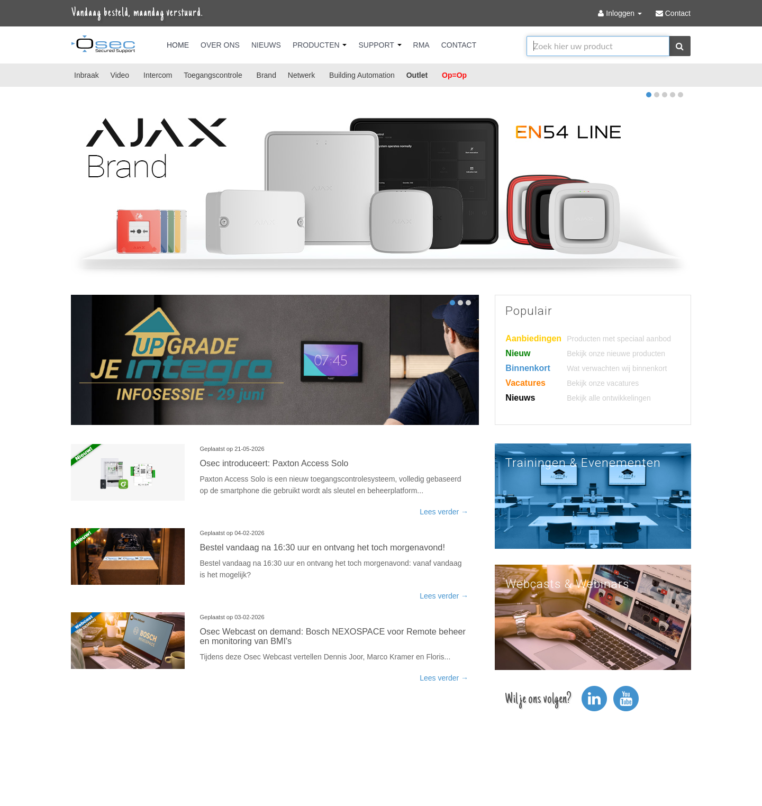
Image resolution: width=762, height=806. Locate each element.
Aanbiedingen (533, 338)
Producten (320, 45)
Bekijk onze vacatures (603, 383)
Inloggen (620, 13)
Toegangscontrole (213, 75)
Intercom (157, 75)
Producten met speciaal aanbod (619, 338)
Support (379, 45)
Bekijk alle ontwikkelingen (609, 398)
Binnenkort (527, 368)
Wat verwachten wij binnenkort (617, 368)
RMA (421, 45)
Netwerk (301, 75)
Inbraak (86, 75)
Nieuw (517, 353)
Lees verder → (444, 512)
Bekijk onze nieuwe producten (616, 353)
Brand (266, 75)
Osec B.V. (103, 46)
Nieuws (266, 45)
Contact (459, 45)
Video (120, 75)
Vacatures (525, 382)
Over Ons (220, 45)
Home (178, 45)
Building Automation (362, 75)
